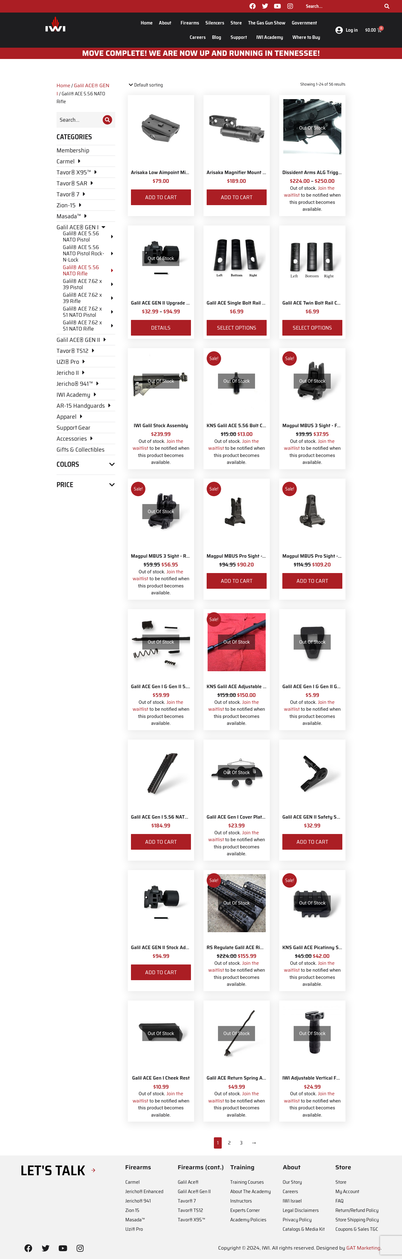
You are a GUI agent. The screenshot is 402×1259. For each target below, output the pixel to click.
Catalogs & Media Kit (304, 1229)
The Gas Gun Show (266, 23)
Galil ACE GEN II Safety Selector (317, 817)
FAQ (339, 1201)
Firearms (190, 23)
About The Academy (250, 1191)
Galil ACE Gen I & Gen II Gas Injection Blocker (331, 686)
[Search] (387, 6)
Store (236, 23)
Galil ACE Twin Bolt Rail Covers (315, 303)
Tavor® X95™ (191, 1220)
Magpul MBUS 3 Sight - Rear (162, 556)
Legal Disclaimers (301, 1210)
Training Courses (247, 1182)
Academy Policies (248, 1220)
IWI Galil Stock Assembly (161, 425)
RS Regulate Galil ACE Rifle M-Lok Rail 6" (252, 947)
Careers (198, 37)
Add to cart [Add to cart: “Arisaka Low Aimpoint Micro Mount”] (161, 197)
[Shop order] (155, 85)
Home (147, 23)
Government (306, 23)
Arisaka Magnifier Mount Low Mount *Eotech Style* (263, 172)
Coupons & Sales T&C (356, 1229)
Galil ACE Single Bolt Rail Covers (242, 303)
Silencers (214, 23)
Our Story (292, 1182)
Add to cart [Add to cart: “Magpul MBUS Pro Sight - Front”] (237, 580)
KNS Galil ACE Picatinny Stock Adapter (324, 947)
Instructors (241, 1201)
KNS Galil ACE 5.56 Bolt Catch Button (247, 425)
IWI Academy (271, 37)
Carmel (132, 1182)
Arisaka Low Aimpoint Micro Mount (169, 172)
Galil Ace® (188, 1182)
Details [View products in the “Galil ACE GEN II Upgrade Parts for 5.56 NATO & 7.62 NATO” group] (161, 327)
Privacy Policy (297, 1220)
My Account (347, 1191)
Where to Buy (306, 37)
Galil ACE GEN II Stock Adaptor (164, 947)
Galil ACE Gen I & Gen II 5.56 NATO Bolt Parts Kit (184, 686)
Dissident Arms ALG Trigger (312, 172)
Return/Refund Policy (356, 1210)
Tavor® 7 (187, 1201)
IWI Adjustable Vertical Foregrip (317, 1078)
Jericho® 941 (138, 1201)
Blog (218, 37)
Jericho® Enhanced (144, 1191)
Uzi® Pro (134, 1229)
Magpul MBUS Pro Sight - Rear (316, 556)
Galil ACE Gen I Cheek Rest (161, 1078)
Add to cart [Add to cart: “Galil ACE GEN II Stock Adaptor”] (161, 972)
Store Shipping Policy (357, 1220)
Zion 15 (132, 1210)
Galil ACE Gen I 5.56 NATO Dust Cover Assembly (183, 817)
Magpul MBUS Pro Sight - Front (241, 556)
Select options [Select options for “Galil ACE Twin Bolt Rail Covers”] (312, 327)
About (166, 23)
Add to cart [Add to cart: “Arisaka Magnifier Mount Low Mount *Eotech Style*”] (237, 197)
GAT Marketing (363, 1248)
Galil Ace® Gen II (194, 1191)
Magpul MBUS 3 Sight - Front (314, 425)
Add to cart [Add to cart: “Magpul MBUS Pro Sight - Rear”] (312, 580)
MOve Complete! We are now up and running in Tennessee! (201, 53)
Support (240, 37)
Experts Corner (245, 1210)
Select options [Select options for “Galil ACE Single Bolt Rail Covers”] (236, 327)
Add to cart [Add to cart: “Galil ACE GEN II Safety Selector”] (312, 841)
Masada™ (135, 1220)
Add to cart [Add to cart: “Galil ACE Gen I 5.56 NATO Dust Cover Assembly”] (161, 841)
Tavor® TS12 (190, 1210)
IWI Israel (292, 1201)
